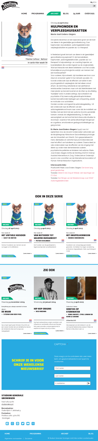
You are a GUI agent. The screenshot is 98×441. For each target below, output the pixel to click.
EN (95, 2)
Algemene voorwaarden (13, 438)
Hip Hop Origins (42, 309)
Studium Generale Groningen (11, 6)
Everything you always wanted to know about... (14, 308)
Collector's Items (71, 306)
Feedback (48, 405)
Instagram (12, 423)
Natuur (44, 59)
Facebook (7, 423)
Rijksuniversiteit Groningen (78, 401)
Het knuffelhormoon (78, 235)
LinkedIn (17, 423)
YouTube (27, 423)
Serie (4, 204)
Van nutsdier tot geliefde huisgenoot (45, 236)
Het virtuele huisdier (13, 235)
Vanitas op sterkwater (73, 310)
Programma (38, 13)
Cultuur (36, 59)
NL (91, 2)
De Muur (6, 312)
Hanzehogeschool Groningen (78, 410)
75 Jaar (76, 13)
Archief (55, 13)
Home (24, 13)
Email (33, 423)
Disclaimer (28, 438)
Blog (66, 13)
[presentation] (70, 364)
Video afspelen (8, 256)
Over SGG (89, 13)
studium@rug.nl (7, 404)
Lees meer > (27, 253)
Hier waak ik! (41, 63)
